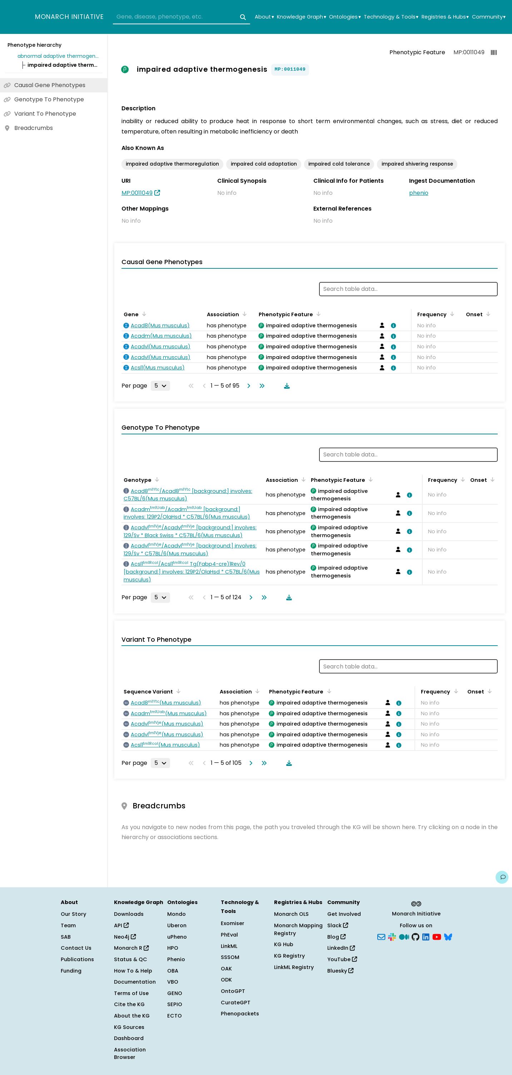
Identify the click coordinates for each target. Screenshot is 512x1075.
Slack (337, 925)
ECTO (174, 1015)
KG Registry (289, 955)
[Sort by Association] (243, 313)
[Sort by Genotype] (155, 479)
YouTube (342, 959)
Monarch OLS (291, 914)
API (121, 925)
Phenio (176, 959)
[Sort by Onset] (487, 313)
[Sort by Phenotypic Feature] (317, 313)
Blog (336, 936)
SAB (66, 936)
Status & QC (130, 959)
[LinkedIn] (425, 936)
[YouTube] (436, 936)
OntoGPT (233, 991)
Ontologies (345, 17)
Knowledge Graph (301, 17)
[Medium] (404, 936)
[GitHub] (415, 936)
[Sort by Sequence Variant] (177, 691)
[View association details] (392, 325)
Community (489, 17)
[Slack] (392, 936)
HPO (172, 948)
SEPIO (174, 1004)
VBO (172, 981)
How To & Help (133, 970)
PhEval (229, 934)
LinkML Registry (294, 967)
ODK (226, 979)
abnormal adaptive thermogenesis (59, 56)
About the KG (132, 1015)
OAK (226, 968)
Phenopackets (240, 1013)
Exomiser (232, 923)
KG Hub (283, 944)
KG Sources (129, 1027)
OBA (172, 970)
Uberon (177, 925)
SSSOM (230, 957)
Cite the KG (129, 1004)
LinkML (229, 946)
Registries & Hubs (445, 17)
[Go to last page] (260, 386)
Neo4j (125, 936)
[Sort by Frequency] (451, 313)
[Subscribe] (381, 936)
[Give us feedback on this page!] (502, 877)
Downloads (129, 914)
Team (68, 925)
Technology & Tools (391, 17)
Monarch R (131, 948)
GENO (174, 993)
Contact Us (76, 948)
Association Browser (130, 1053)
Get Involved (344, 914)
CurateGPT (235, 1002)
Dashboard (129, 1038)
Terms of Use (131, 993)
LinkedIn (341, 948)
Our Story (73, 914)
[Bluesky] (448, 936)
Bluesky (340, 970)
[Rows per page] (160, 386)
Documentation (135, 981)
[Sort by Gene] (143, 313)
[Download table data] (285, 386)
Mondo (176, 914)
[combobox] (181, 17)
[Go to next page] (247, 386)
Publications (77, 959)
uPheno (177, 936)
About (264, 17)
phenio (418, 193)
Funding (71, 970)
